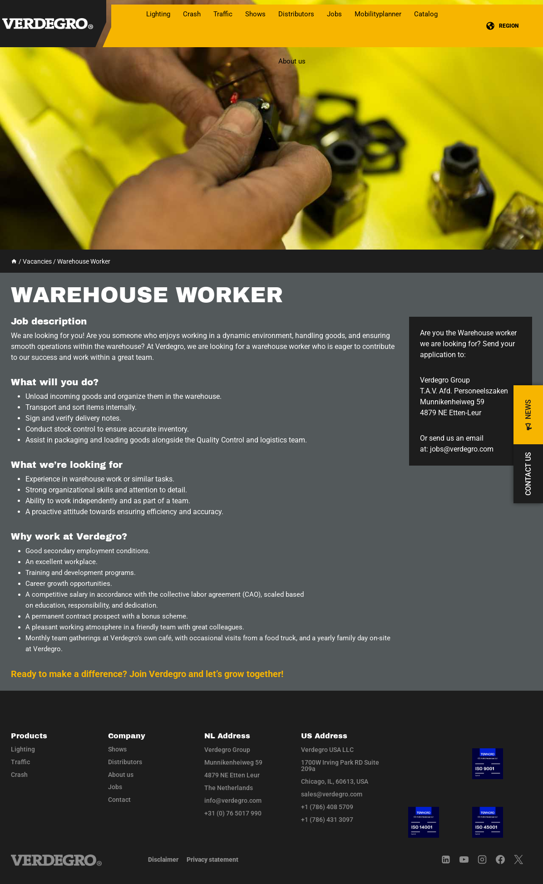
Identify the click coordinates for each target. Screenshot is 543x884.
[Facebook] (505, 859)
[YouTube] (468, 859)
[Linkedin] (450, 859)
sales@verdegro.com (331, 794)
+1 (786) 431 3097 (327, 819)
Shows (255, 14)
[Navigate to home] (56, 860)
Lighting (23, 749)
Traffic (20, 762)
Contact (119, 799)
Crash (19, 774)
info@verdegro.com (233, 800)
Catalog (426, 14)
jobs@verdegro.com (462, 449)
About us (292, 61)
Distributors (296, 14)
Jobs (334, 14)
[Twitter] (523, 859)
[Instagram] (487, 859)
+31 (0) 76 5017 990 (233, 813)
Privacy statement (212, 859)
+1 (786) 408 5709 (327, 806)
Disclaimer (163, 859)
